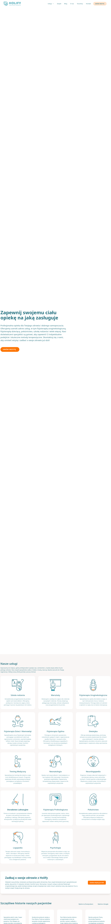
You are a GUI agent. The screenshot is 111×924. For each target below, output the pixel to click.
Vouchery (80, 4)
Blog (65, 4)
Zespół (59, 4)
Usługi (51, 4)
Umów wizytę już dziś (97, 883)
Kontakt (88, 4)
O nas (72, 4)
